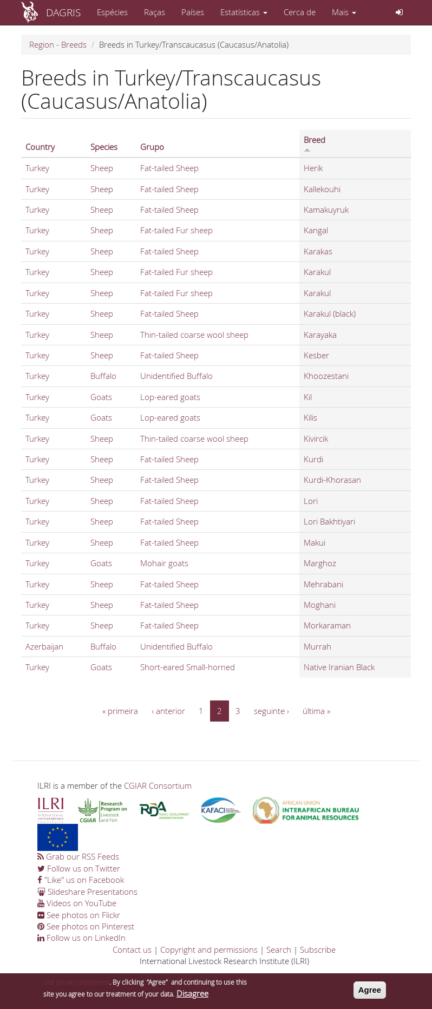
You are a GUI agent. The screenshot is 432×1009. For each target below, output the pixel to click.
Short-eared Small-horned (187, 666)
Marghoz (320, 563)
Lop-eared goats (170, 396)
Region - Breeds (58, 44)
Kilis (310, 417)
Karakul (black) (330, 313)
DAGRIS (63, 12)
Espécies (112, 11)
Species (103, 146)
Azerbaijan (44, 646)
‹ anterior (168, 710)
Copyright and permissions (209, 949)
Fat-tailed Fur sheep (176, 230)
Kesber (316, 355)
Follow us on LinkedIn (81, 937)
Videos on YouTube (76, 902)
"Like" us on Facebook (80, 879)
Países (192, 11)
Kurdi (313, 459)
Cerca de (300, 11)
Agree (370, 993)
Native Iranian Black (339, 666)
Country (40, 146)
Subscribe (318, 949)
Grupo (152, 146)
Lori (311, 500)
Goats (101, 396)
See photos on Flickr (78, 914)
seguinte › (271, 710)
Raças (154, 11)
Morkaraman (327, 625)
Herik (313, 167)
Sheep (101, 167)
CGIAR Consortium (158, 785)
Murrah (317, 646)
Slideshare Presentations (87, 891)
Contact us (132, 949)
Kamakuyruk (326, 209)
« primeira (120, 710)
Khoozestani (326, 375)
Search (278, 949)
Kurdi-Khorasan (332, 479)
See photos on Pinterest (85, 926)
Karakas (318, 251)
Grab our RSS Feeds (78, 856)
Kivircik (316, 438)
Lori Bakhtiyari (329, 521)
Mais (344, 11)
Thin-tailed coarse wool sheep (194, 334)
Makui (314, 542)
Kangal (316, 230)
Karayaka (320, 334)
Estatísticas (243, 11)
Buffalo (103, 375)
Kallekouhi (322, 189)
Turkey (37, 167)
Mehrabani (323, 584)
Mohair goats (164, 563)
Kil (308, 396)
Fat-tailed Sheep (169, 167)
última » (316, 710)
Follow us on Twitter (78, 868)
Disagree (192, 996)
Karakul (317, 271)
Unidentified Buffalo (176, 375)
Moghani (320, 604)
